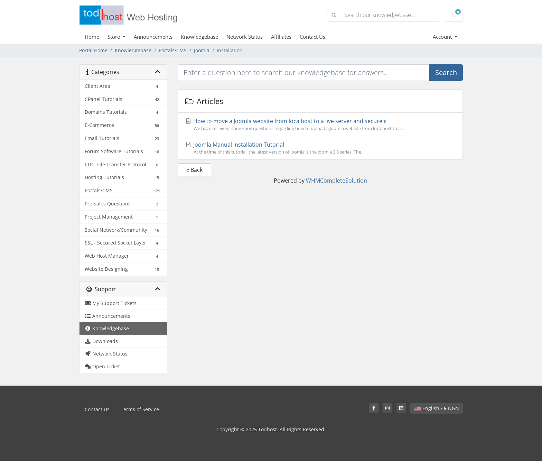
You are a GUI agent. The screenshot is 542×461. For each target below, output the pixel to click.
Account (443, 36)
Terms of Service (140, 409)
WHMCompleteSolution (336, 180)
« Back (194, 170)
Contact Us (312, 36)
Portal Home (93, 50)
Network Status (244, 36)
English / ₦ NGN (436, 408)
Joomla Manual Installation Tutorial (320, 148)
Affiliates (281, 36)
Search (446, 72)
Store (114, 36)
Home (92, 36)
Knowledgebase (199, 36)
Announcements (153, 36)
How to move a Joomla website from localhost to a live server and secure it (320, 124)
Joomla (201, 50)
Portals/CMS (173, 50)
